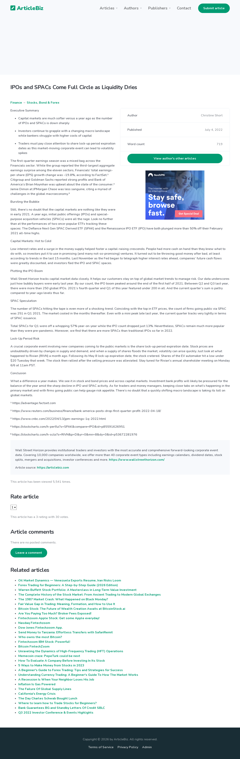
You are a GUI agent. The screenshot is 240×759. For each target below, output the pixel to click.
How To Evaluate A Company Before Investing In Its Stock (61, 661)
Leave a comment (29, 553)
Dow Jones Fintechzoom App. (40, 627)
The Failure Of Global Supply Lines (44, 689)
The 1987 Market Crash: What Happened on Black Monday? (63, 599)
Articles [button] (107, 8)
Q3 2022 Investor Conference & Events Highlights (55, 712)
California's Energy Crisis (37, 694)
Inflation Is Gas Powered (36, 684)
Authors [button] (131, 8)
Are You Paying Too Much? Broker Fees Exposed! (54, 613)
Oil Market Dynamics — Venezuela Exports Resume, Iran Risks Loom (69, 580)
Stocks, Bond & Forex (43, 102)
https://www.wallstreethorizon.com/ (137, 460)
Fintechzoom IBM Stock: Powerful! (44, 642)
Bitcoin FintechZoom (34, 646)
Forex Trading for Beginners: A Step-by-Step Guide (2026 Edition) (68, 585)
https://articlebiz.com (53, 467)
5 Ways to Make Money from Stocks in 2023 (51, 665)
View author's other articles (175, 158)
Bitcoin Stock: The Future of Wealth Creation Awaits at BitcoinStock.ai (71, 609)
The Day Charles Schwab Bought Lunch (47, 698)
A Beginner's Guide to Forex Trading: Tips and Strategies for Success (70, 670)
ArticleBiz (24, 8)
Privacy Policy (128, 747)
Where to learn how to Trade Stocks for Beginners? (57, 703)
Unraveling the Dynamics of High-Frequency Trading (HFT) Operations (70, 651)
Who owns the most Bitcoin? (40, 637)
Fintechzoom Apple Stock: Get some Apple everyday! (58, 618)
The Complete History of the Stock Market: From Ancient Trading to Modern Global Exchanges (89, 594)
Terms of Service (101, 747)
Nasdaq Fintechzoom (34, 623)
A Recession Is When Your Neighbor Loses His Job (56, 679)
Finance (16, 102)
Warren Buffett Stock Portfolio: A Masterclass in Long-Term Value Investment (77, 590)
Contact (184, 8)
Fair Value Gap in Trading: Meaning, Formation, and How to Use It (66, 604)
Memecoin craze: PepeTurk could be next (49, 656)
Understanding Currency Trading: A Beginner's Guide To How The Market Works (78, 675)
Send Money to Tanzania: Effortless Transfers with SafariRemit (65, 632)
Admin (147, 747)
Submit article (214, 8)
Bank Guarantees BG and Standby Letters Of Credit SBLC (61, 708)
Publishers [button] (157, 8)
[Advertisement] (120, 47)
